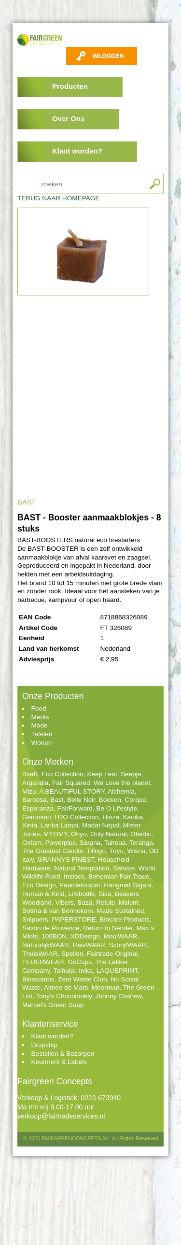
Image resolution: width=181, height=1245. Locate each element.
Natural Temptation (81, 868)
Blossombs (38, 979)
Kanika (133, 817)
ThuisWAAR (40, 953)
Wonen (41, 742)
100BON (54, 936)
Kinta (29, 825)
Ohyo (79, 834)
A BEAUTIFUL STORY (71, 791)
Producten (70, 86)
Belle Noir (81, 799)
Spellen (72, 953)
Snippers (35, 919)
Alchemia (121, 791)
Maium (129, 902)
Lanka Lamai (60, 825)
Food (38, 708)
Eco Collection (63, 774)
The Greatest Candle (52, 850)
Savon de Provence (51, 928)
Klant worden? (77, 151)
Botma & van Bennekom (57, 910)
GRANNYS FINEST (65, 859)
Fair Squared (71, 782)
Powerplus (60, 842)
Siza (104, 893)
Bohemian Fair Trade (119, 876)
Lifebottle (81, 893)
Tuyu (116, 850)
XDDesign (85, 936)
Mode (39, 725)
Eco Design (39, 885)
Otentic (140, 834)
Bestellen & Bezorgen (63, 1053)
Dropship (44, 1045)
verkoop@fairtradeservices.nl (61, 1116)
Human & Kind (43, 893)
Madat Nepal (100, 825)
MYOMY (55, 834)
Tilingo (96, 850)
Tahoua (115, 842)
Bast (56, 799)
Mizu (29, 791)
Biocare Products (124, 919)
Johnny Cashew (119, 996)
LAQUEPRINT (117, 970)
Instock (74, 876)
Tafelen (42, 734)
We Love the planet (122, 782)
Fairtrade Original (112, 953)
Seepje (131, 774)
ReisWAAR (88, 945)
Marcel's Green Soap (53, 1004)
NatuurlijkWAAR (45, 945)
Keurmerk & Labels (59, 1061)
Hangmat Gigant (128, 885)
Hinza (110, 817)
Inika (86, 970)
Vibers (64, 902)
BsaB (30, 774)
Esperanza (38, 808)
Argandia (35, 782)
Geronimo (36, 817)
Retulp (105, 902)
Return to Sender (108, 928)
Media (40, 717)
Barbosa (34, 799)
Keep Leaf (102, 774)
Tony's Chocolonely (64, 996)
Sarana (90, 842)
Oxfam (32, 842)
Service (124, 868)
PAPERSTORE (74, 919)
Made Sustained (120, 910)
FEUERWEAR (43, 961)
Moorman (105, 987)
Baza (84, 902)
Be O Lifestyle (116, 808)
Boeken (110, 799)
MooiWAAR (120, 936)
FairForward (75, 808)
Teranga (141, 842)
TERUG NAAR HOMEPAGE (58, 198)
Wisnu (136, 850)
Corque (135, 799)
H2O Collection (76, 817)
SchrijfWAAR (128, 945)
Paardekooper (79, 885)
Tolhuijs (64, 970)
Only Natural (108, 834)
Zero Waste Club (82, 979)
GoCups (80, 961)
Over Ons (68, 118)
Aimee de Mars (66, 987)
